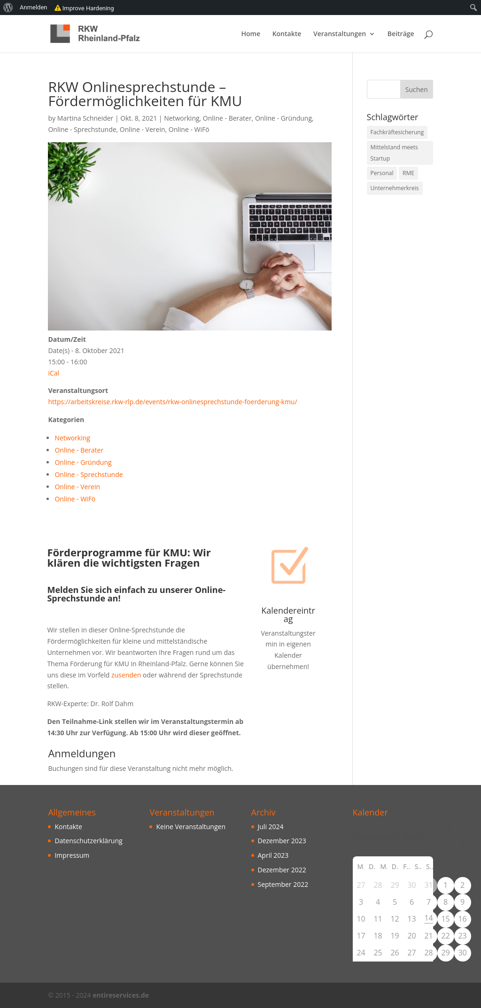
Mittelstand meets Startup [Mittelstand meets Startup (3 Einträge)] (394, 152)
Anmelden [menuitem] (33, 7)
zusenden (125, 674)
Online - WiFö (189, 129)
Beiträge (401, 34)
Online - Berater (227, 118)
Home (251, 34)
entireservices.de (121, 995)
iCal (53, 373)
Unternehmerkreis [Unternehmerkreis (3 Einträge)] (395, 188)
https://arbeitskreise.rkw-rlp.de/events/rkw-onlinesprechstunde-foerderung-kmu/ (172, 401)
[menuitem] (8, 7)
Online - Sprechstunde (82, 129)
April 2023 (273, 855)
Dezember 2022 (282, 869)
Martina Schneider (85, 118)
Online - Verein (142, 129)
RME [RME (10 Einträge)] (408, 173)
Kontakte (287, 34)
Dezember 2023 (282, 840)
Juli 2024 (271, 826)
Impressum (71, 855)
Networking (181, 118)
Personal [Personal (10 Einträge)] (382, 173)
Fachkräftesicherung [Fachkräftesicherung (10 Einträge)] (397, 132)
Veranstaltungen (339, 34)
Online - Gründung (283, 118)
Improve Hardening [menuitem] (84, 7)
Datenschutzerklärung (88, 840)
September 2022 (283, 884)
